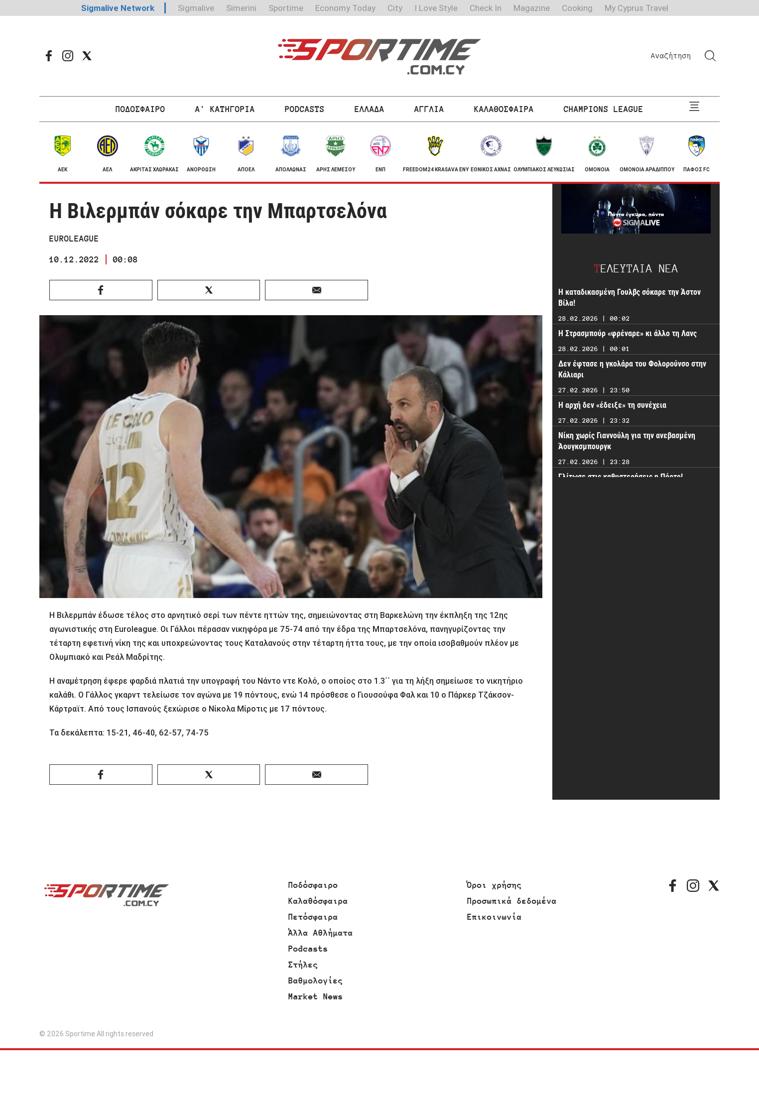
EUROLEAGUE (74, 238)
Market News (315, 996)
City (394, 7)
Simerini (241, 7)
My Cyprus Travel (636, 7)
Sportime (285, 7)
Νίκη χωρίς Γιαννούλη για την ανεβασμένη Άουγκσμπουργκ (626, 441)
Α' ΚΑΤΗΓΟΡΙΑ (225, 109)
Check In (486, 7)
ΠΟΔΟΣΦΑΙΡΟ (140, 109)
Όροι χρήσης (494, 885)
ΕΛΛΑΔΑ (369, 109)
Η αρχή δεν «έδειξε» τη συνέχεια (612, 405)
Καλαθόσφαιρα (318, 901)
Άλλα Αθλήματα (320, 933)
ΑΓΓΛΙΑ (429, 109)
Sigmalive (196, 7)
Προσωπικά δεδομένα (512, 901)
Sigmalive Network (117, 7)
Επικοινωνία (494, 917)
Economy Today (345, 7)
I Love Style (436, 7)
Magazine (531, 7)
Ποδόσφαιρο (313, 885)
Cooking (577, 7)
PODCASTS (305, 109)
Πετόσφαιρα (313, 917)
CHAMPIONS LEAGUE (603, 109)
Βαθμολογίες (315, 980)
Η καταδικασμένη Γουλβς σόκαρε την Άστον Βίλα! (629, 297)
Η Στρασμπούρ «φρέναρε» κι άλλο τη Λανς (627, 333)
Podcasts (308, 949)
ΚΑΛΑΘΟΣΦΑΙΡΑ (504, 109)
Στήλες (303, 965)
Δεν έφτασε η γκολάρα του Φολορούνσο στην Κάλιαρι (632, 369)
